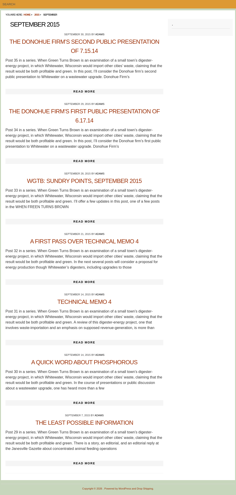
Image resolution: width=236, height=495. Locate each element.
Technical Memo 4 (84, 302)
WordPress (124, 488)
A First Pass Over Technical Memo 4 (84, 241)
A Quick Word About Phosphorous (84, 362)
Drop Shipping (145, 488)
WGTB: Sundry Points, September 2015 (84, 181)
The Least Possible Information (84, 422)
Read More (84, 91)
